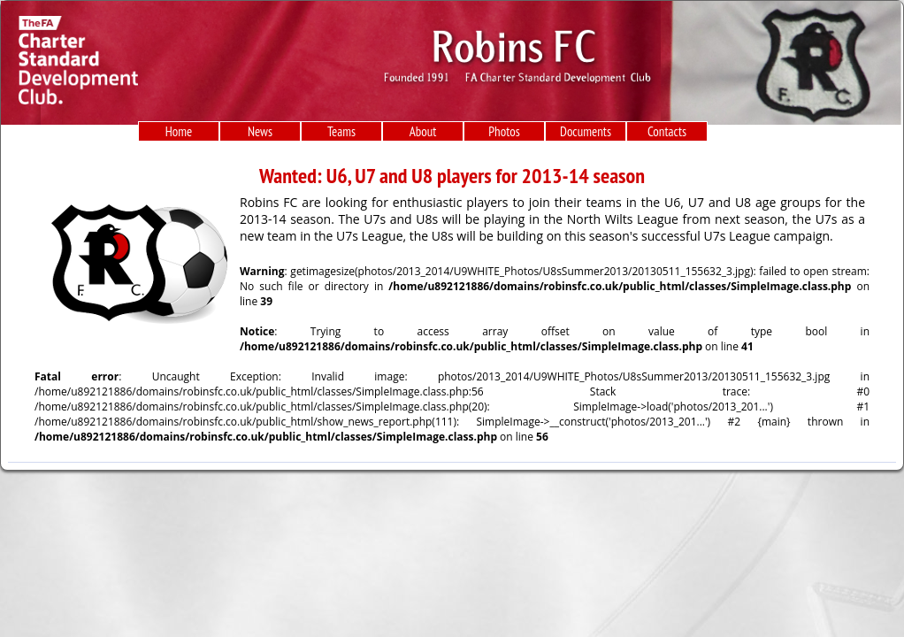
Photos (503, 131)
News (260, 131)
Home (178, 131)
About (423, 131)
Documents (585, 131)
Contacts (666, 131)
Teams (341, 131)
